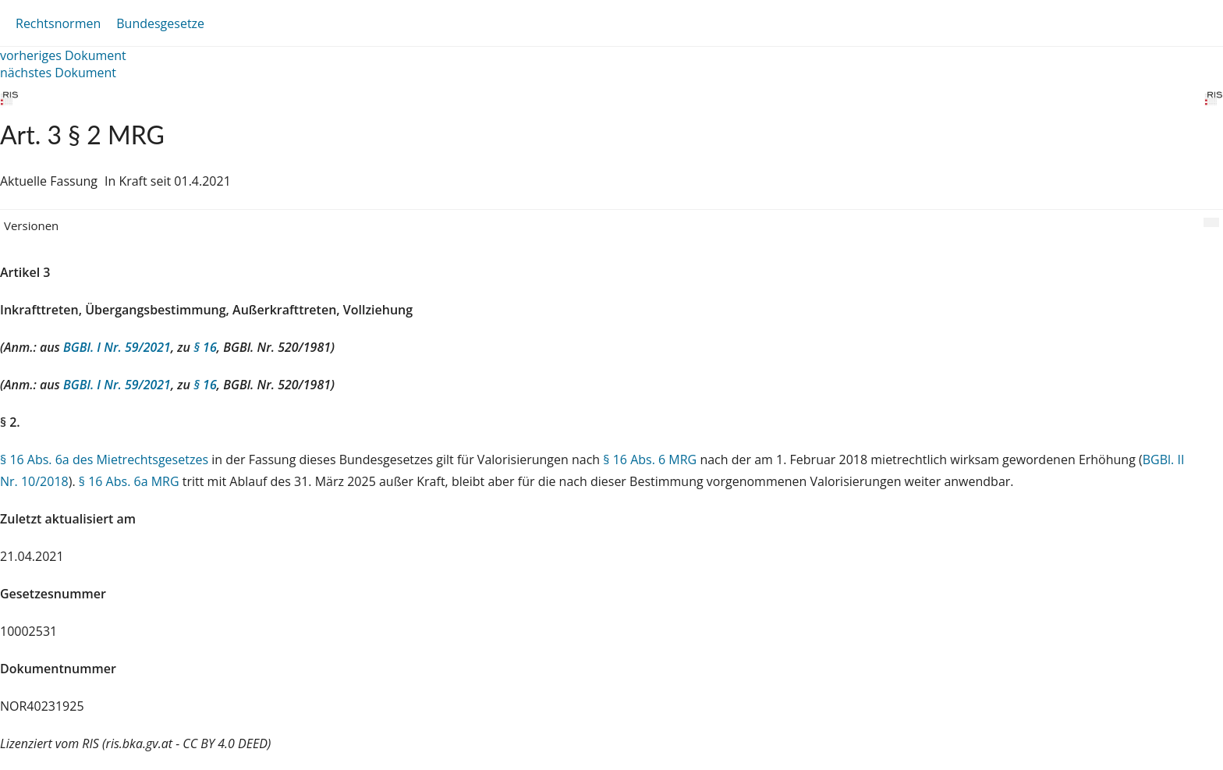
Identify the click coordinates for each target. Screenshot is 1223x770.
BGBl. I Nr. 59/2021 (117, 347)
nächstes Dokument (58, 72)
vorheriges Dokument (63, 55)
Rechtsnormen (58, 23)
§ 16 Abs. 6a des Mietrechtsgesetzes (104, 459)
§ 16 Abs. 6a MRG (129, 481)
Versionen (31, 225)
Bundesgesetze (160, 23)
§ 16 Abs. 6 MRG (650, 459)
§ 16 (205, 347)
